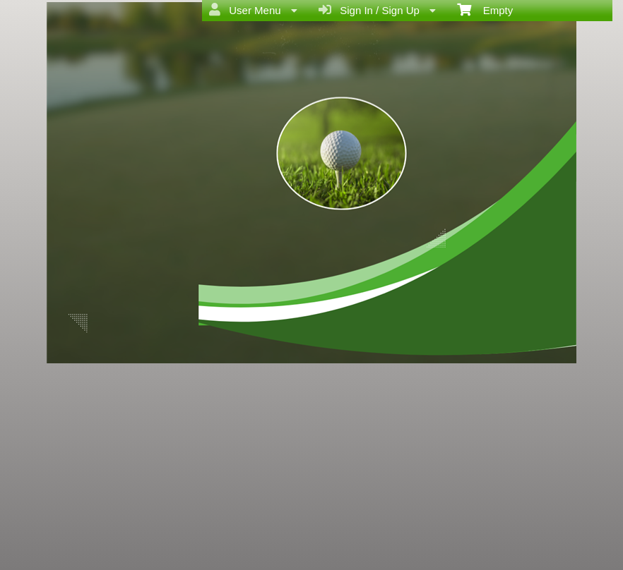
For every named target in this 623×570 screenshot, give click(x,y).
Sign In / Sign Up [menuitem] (377, 10)
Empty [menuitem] (485, 9)
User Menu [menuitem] (253, 10)
